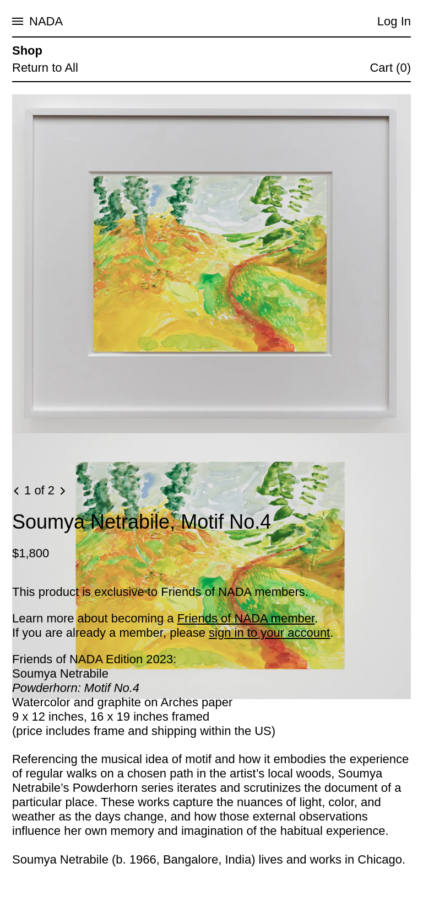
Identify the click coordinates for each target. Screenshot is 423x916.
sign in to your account (269, 633)
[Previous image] (17, 491)
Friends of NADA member (245, 618)
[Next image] (62, 491)
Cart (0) (390, 67)
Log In (394, 21)
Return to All (45, 67)
